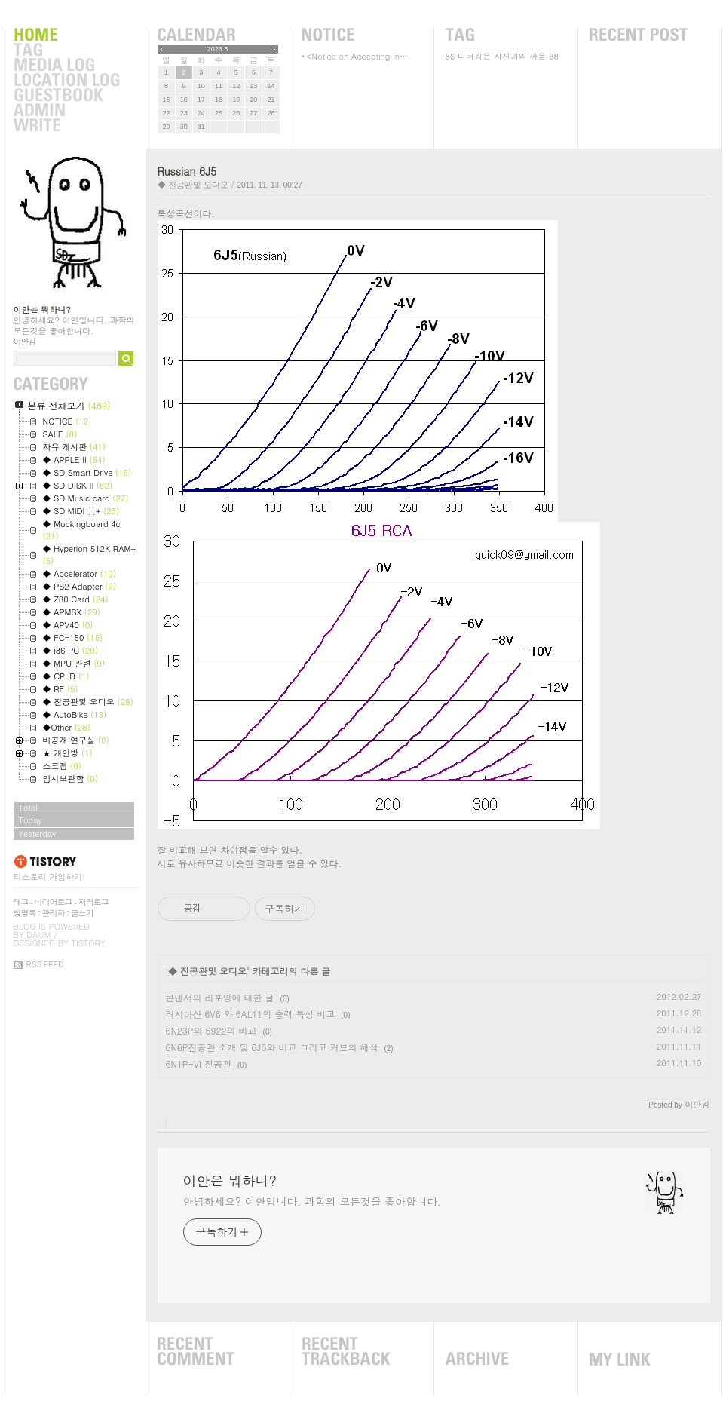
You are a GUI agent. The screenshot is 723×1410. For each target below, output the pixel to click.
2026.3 (217, 49)
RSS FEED (45, 965)
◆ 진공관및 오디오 (193, 184)
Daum (38, 934)
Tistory (89, 943)
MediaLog (66, 65)
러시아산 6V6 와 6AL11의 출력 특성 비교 (250, 1013)
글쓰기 (82, 912)
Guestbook (66, 95)
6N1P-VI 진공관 (198, 1063)
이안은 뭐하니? (42, 309)
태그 (21, 901)
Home (66, 35)
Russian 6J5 (187, 171)
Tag (66, 50)
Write (66, 125)
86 (450, 56)
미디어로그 (53, 901)
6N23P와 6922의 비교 (211, 1030)
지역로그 (93, 901)
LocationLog (66, 80)
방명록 (25, 912)
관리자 (53, 912)
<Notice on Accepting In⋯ (358, 56)
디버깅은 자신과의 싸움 (502, 56)
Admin (66, 110)
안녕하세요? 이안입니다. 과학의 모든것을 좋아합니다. (312, 1201)
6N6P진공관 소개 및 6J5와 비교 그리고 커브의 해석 (272, 1047)
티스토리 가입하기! (49, 876)
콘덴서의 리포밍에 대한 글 (220, 997)
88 (554, 56)
